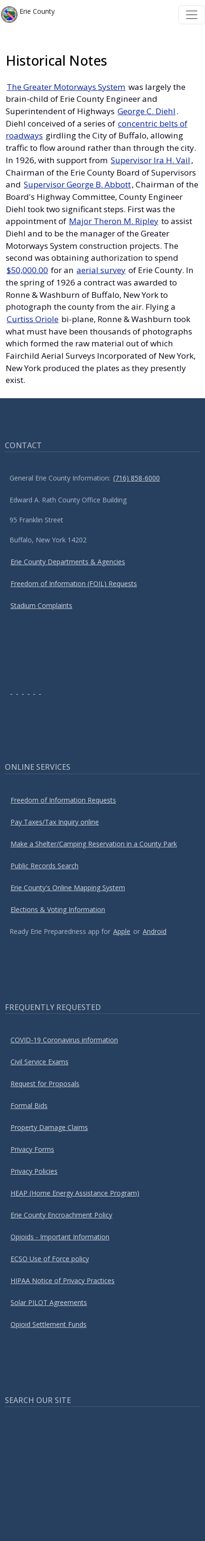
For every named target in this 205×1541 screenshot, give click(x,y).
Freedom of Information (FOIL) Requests (73, 583)
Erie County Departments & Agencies (67, 561)
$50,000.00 (27, 270)
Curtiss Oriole (33, 319)
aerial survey (101, 270)
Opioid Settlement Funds (48, 1324)
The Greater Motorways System (66, 86)
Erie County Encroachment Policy (61, 1214)
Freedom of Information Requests (63, 800)
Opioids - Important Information (59, 1236)
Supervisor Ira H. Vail (150, 160)
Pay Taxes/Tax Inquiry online (54, 821)
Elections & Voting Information (57, 909)
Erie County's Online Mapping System (67, 887)
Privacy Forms (32, 1149)
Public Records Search (44, 865)
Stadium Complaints (41, 605)
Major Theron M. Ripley (113, 221)
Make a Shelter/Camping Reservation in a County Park (93, 843)
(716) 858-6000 (136, 477)
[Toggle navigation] (191, 14)
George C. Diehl (146, 111)
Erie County (28, 14)
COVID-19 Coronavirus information (64, 1039)
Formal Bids (29, 1105)
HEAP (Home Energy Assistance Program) (74, 1192)
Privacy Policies (34, 1171)
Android (154, 931)
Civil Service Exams (39, 1061)
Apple (121, 931)
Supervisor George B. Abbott (77, 184)
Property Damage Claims (49, 1127)
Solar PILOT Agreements (48, 1302)
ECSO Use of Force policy (49, 1258)
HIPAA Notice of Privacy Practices (62, 1280)
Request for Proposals (44, 1083)
